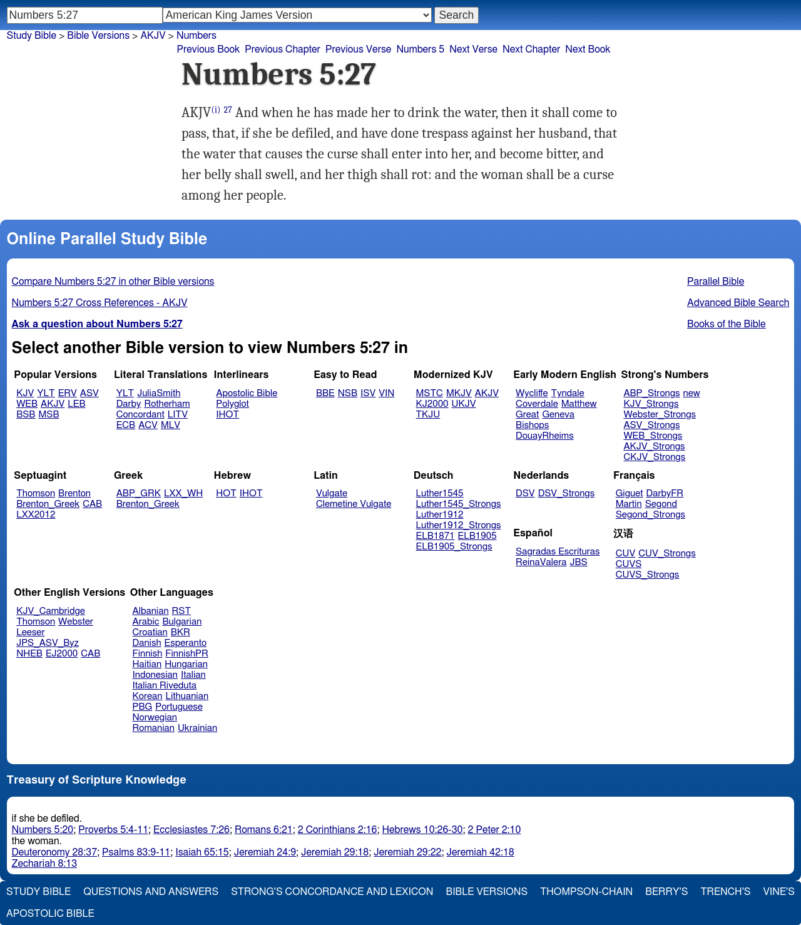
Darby (128, 404)
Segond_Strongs (650, 514)
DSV (525, 493)
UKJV (464, 404)
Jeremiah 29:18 (335, 852)
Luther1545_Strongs (458, 504)
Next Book (587, 49)
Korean (148, 696)
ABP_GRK (138, 493)
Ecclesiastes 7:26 (191, 830)
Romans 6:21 (264, 830)
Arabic (146, 621)
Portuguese (179, 707)
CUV (626, 553)
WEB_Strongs (652, 436)
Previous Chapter (282, 49)
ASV (89, 393)
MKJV (459, 393)
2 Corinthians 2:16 (337, 830)
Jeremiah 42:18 (480, 852)
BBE (325, 393)
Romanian (154, 728)
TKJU (428, 414)
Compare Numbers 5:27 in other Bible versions (113, 282)
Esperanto (186, 643)
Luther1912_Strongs (458, 525)
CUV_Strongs (666, 553)
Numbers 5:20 (43, 830)
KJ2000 (432, 404)
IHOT (227, 414)
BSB (25, 414)
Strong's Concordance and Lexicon (332, 892)
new (691, 393)
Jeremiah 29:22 (407, 852)
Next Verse (473, 49)
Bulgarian (182, 621)
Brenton (74, 493)
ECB (125, 425)
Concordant (140, 414)
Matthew (579, 404)
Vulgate (331, 493)
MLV (170, 425)
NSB (347, 393)
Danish (147, 643)
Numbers (196, 36)
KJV (25, 393)
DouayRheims (545, 436)
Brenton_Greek (47, 504)
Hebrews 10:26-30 (422, 830)
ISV (367, 393)
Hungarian (186, 664)
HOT (226, 493)
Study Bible (31, 36)
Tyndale (567, 393)
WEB (27, 404)
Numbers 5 (420, 49)
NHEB (29, 653)
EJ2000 (62, 653)
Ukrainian (197, 728)
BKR (180, 632)
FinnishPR (186, 653)
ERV (67, 393)
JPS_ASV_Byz (47, 643)
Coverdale (537, 404)
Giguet (629, 493)
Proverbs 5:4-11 (113, 830)
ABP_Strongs (651, 393)
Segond (661, 504)
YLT (45, 393)
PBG (143, 707)
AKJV (152, 36)
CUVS (629, 564)
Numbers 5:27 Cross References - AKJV (100, 303)
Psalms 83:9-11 (136, 852)
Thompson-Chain (586, 892)
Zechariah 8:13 (45, 864)
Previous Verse (358, 49)
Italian (193, 675)
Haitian (147, 664)
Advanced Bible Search (738, 303)
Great (527, 414)
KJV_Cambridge (50, 611)
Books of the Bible (726, 324)
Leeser (30, 632)
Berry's (666, 892)
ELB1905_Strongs (454, 546)
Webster (75, 621)
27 (227, 110)
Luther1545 (440, 493)
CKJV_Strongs (654, 457)
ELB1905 (477, 536)
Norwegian (155, 717)
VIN (386, 393)
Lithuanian (186, 696)
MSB (48, 414)
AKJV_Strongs (654, 446)
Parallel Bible (715, 282)
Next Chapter (531, 49)
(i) (215, 110)
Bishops (532, 425)
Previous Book (208, 49)
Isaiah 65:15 (201, 852)
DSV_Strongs (566, 493)
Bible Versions (98, 36)
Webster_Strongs (659, 414)
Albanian (151, 611)
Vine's (779, 892)
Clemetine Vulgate (353, 504)
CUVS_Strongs (648, 575)
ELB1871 (435, 536)
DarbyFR (665, 493)
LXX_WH (183, 493)
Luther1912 (440, 514)
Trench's (725, 892)
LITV (178, 414)
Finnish (148, 653)
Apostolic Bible (50, 914)
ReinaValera (541, 562)
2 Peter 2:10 (494, 830)
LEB (76, 404)
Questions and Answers (150, 892)
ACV (148, 425)
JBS (578, 562)
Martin (629, 504)
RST (181, 611)
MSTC (429, 393)
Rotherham (167, 404)
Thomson (35, 493)
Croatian (150, 632)
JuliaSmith (158, 393)
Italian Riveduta (164, 685)
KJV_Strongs (650, 404)
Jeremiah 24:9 (265, 852)
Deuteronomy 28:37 (55, 852)
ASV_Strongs (651, 425)
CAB (92, 504)
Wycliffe (532, 393)
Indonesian (155, 675)
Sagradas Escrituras (557, 551)
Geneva (558, 414)
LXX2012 (35, 514)
